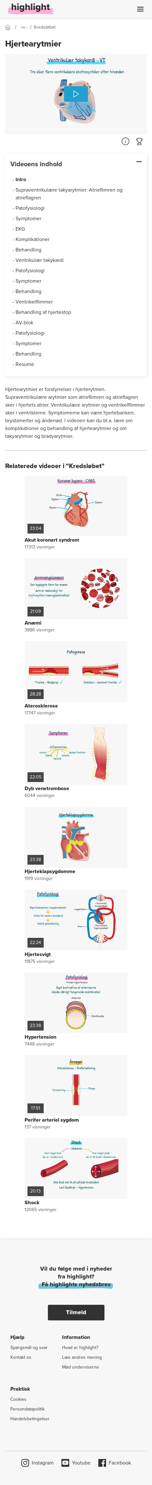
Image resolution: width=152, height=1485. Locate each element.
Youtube (76, 1463)
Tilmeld (76, 1312)
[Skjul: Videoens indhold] (119, 161)
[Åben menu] (140, 9)
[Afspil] (76, 94)
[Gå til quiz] (140, 141)
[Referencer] (125, 141)
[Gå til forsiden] (10, 27)
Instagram (37, 1463)
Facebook (114, 1463)
